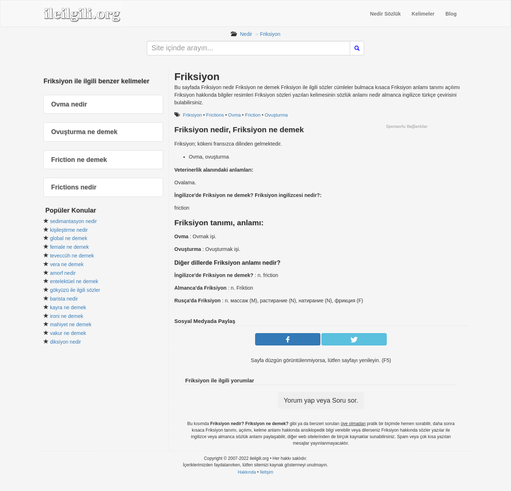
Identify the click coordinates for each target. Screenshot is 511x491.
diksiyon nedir (65, 342)
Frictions (215, 115)
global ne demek (68, 238)
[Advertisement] (407, 180)
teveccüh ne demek (72, 256)
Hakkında (247, 472)
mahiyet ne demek (70, 324)
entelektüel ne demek (74, 281)
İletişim (266, 472)
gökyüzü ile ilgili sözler (75, 290)
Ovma (234, 115)
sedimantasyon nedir (73, 221)
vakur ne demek (68, 333)
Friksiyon (270, 34)
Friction (253, 115)
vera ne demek (67, 264)
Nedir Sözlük (385, 14)
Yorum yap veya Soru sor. (321, 400)
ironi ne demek (66, 316)
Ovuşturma (276, 115)
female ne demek (69, 247)
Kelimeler (423, 14)
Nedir (246, 34)
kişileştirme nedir (69, 230)
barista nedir (64, 299)
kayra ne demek (68, 307)
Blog (451, 14)
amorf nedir (63, 273)
